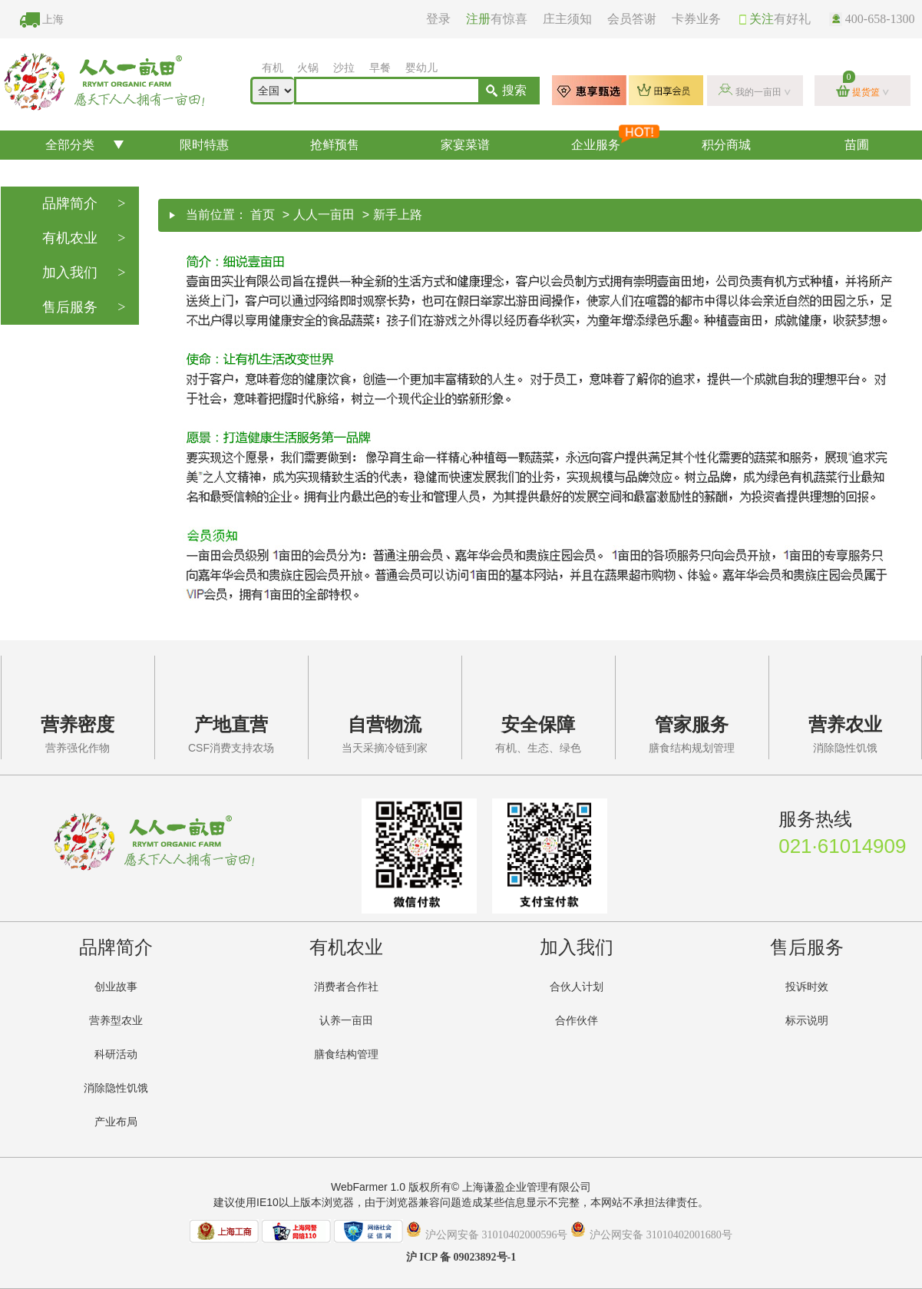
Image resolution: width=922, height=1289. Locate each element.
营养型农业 (116, 1020)
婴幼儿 (421, 68)
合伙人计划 (576, 987)
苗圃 (856, 144)
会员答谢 (631, 18)
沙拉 (344, 68)
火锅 (308, 68)
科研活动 (115, 1054)
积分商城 (726, 144)
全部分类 (69, 144)
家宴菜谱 (465, 144)
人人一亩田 (324, 214)
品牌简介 (84, 204)
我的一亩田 (758, 92)
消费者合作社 (346, 987)
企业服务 (615, 141)
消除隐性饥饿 (116, 1088)
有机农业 (84, 238)
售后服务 (84, 307)
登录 (438, 18)
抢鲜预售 (334, 144)
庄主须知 (567, 18)
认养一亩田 (346, 1020)
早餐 (380, 68)
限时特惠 (204, 144)
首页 (262, 214)
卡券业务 (696, 18)
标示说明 (806, 1020)
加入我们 (84, 273)
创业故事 (115, 987)
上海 (53, 19)
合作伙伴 (576, 1020)
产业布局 (115, 1122)
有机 (272, 68)
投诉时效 (806, 987)
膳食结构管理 (346, 1054)
